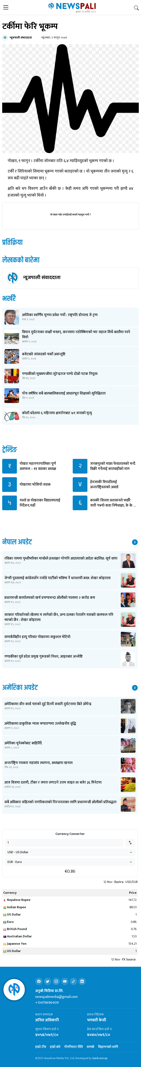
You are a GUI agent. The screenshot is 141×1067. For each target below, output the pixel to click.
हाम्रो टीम (40, 1047)
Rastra (118, 882)
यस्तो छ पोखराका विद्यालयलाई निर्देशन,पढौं (40, 503)
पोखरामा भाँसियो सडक (35, 484)
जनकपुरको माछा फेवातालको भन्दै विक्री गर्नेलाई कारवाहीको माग (112, 466)
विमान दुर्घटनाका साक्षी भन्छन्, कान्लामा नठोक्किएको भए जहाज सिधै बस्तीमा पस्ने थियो (76, 334)
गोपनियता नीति (73, 1047)
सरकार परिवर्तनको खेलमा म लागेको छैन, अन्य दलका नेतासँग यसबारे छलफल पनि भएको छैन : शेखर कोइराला (58, 617)
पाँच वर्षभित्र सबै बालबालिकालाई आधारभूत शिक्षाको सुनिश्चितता (64, 393)
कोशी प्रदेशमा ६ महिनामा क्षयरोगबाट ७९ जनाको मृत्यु (57, 413)
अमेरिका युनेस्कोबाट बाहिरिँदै (23, 743)
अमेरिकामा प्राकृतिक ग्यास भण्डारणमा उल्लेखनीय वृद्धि (40, 723)
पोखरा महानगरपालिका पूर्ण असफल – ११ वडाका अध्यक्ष (38, 466)
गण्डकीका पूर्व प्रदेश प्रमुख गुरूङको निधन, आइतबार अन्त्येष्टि (43, 656)
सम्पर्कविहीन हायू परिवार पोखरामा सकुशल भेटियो (37, 637)
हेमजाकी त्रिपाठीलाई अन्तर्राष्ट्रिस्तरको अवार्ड (104, 484)
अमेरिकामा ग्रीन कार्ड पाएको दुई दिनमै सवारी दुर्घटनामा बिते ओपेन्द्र (47, 704)
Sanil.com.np (99, 1058)
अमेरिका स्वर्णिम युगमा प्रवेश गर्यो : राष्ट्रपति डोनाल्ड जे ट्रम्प (60, 315)
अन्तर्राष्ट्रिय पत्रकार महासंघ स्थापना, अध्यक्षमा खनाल (38, 763)
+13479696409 (47, 1003)
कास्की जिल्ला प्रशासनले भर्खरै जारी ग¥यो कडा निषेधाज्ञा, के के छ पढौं (113, 505)
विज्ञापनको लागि (108, 1047)
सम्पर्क (90, 1047)
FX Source (128, 959)
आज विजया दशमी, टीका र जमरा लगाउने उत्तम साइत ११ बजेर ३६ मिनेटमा (53, 782)
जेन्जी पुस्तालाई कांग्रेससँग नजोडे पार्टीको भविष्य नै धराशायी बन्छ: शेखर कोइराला (57, 578)
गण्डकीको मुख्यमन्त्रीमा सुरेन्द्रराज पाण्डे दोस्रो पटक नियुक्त (60, 374)
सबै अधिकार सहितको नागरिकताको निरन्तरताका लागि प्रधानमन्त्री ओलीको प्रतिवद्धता (60, 802)
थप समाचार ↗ (135, 542)
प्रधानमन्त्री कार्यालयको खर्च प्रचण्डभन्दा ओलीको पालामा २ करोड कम (49, 598)
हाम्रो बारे (55, 1047)
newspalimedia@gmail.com (56, 997)
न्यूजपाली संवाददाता (42, 277)
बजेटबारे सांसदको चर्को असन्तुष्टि (43, 354)
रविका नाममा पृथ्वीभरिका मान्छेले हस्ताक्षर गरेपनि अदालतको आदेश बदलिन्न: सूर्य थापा (60, 558)
